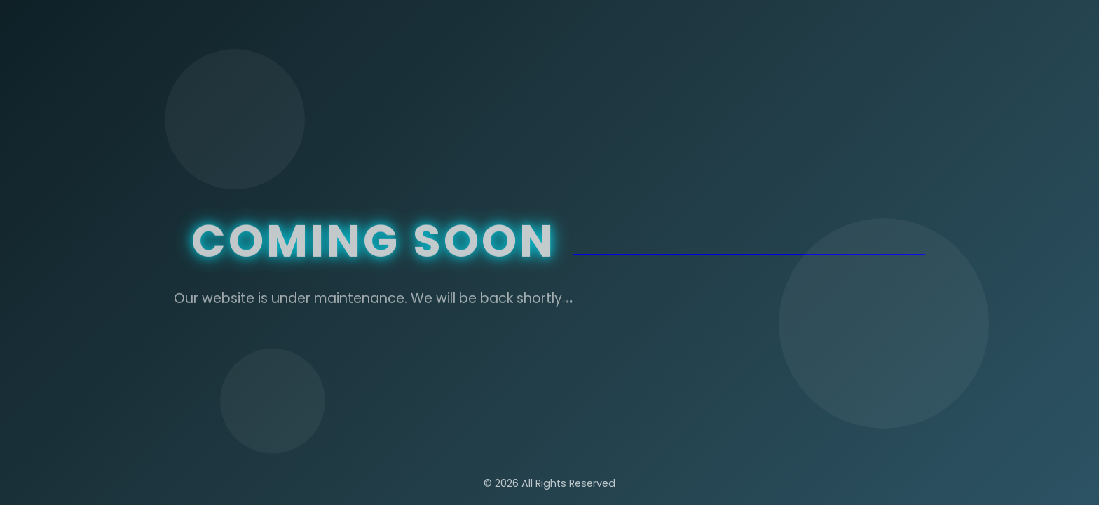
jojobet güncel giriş (577, 252)
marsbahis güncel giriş (637, 252)
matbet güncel (731, 252)
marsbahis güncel (647, 252)
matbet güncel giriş (724, 252)
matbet (715, 252)
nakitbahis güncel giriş (611, 252)
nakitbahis (603, 252)
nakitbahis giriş (624, 252)
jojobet (598, 252)
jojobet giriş (593, 252)
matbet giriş (708, 252)
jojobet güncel (586, 252)
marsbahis (698, 252)
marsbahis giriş (693, 252)
